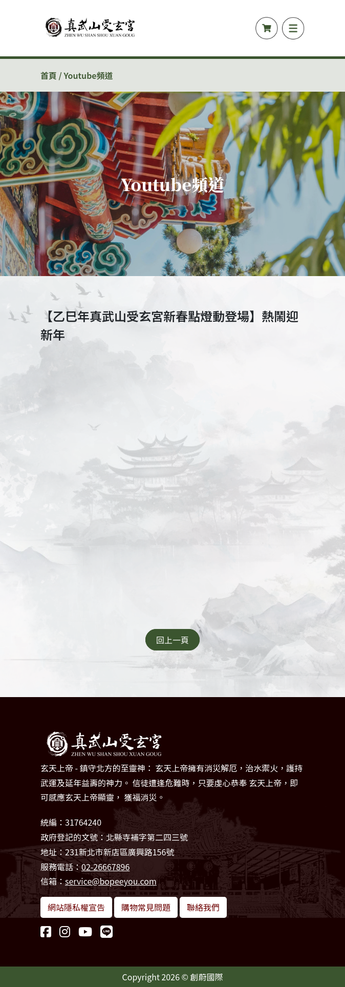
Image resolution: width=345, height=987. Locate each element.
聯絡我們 (203, 907)
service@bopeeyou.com (111, 881)
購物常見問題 (145, 907)
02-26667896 (105, 866)
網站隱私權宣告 (76, 907)
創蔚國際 (206, 977)
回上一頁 (172, 640)
